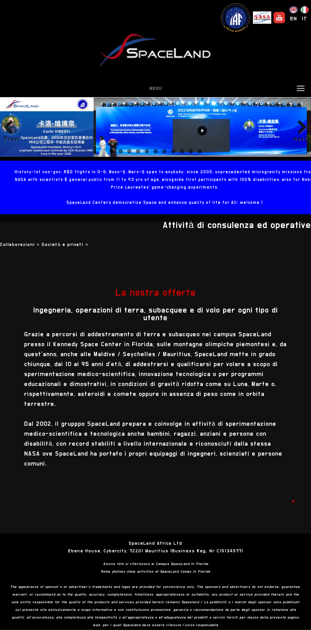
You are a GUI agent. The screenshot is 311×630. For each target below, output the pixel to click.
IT (304, 18)
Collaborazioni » (21, 244)
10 (191, 151)
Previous (11, 139)
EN (293, 18)
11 (200, 151)
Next (300, 139)
